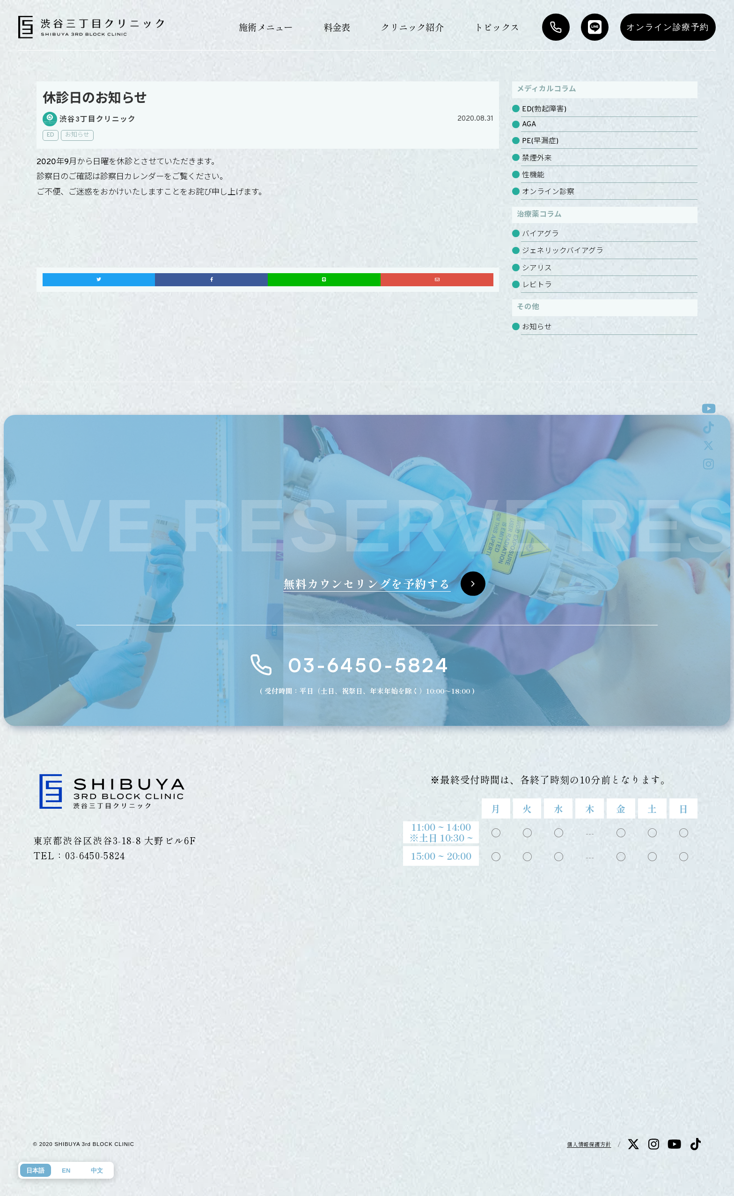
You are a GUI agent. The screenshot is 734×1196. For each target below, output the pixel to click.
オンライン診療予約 (667, 27)
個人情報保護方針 (589, 1144)
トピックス (496, 27)
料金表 (337, 27)
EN (66, 1170)
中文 (97, 1170)
